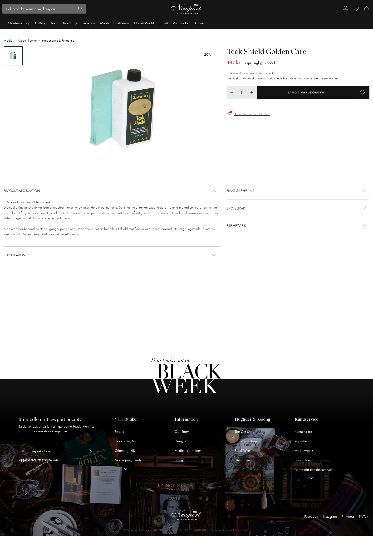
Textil (54, 23)
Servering (88, 23)
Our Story (182, 431)
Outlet (163, 23)
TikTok (363, 516)
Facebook (311, 516)
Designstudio (184, 441)
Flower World (144, 23)
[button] (112, 191)
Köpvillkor (301, 441)
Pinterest (348, 516)
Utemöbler (242, 460)
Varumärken (181, 23)
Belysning (122, 23)
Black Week (243, 450)
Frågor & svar (304, 460)
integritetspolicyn (47, 460)
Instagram (330, 516)
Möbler (105, 23)
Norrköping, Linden (129, 460)
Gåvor (199, 23)
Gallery (40, 23)
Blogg (179, 460)
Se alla (119, 431)
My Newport (303, 450)
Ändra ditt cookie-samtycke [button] (314, 470)
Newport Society (64, 419)
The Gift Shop (245, 431)
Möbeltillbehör (27, 41)
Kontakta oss (303, 431)
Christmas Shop (19, 23)
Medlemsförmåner (188, 450)
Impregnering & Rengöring (57, 41)
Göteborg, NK (125, 450)
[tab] (13, 55)
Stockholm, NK (126, 441)
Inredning (70, 23)
